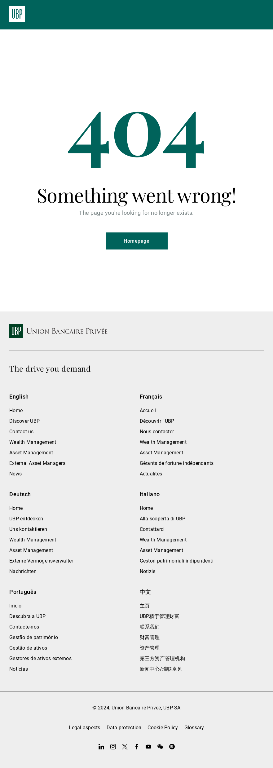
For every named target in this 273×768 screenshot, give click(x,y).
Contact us (21, 432)
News (15, 474)
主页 (145, 606)
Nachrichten (23, 571)
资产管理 (150, 648)
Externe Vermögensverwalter (41, 561)
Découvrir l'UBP (157, 421)
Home (16, 410)
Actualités (151, 474)
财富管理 (150, 637)
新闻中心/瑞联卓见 (161, 669)
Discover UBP (24, 421)
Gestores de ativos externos (40, 658)
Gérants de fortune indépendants (177, 463)
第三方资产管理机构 (162, 658)
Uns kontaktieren (28, 529)
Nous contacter (157, 432)
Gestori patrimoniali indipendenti (177, 561)
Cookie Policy (163, 727)
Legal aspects (84, 727)
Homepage (136, 241)
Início (15, 606)
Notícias (18, 669)
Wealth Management (32, 442)
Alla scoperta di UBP (163, 519)
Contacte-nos (24, 627)
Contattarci (152, 529)
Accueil (148, 410)
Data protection (124, 727)
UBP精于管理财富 (159, 616)
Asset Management (31, 453)
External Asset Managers (37, 463)
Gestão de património (33, 637)
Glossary (194, 727)
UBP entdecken (26, 519)
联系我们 (150, 627)
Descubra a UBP (27, 616)
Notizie (148, 571)
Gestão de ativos (28, 648)
